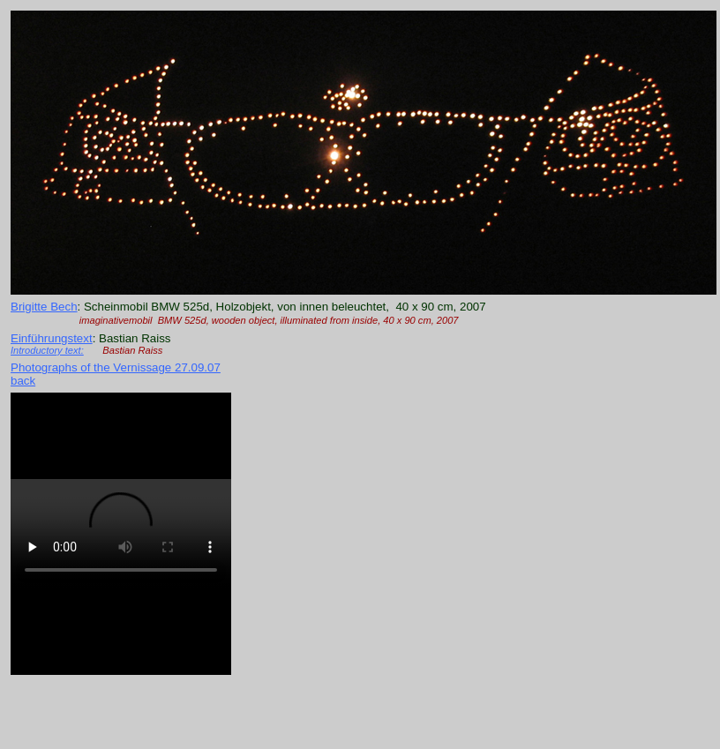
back (23, 380)
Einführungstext (52, 338)
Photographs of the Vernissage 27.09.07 (116, 367)
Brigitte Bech (44, 306)
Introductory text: (47, 350)
